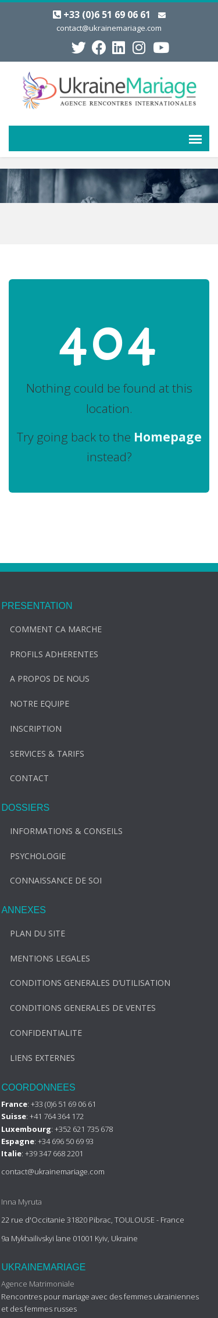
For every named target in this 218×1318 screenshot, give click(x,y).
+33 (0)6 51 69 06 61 (107, 14)
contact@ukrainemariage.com (109, 28)
